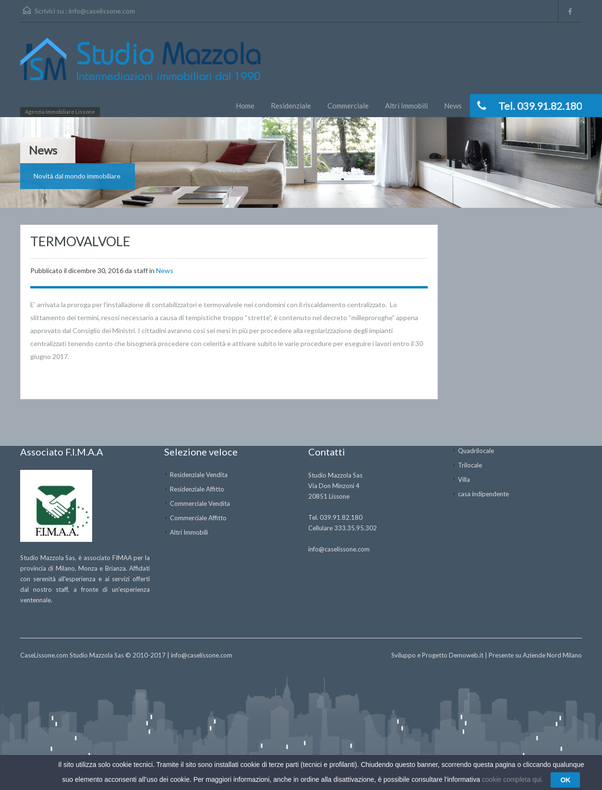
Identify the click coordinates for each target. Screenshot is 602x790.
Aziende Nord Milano (552, 655)
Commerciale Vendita (200, 503)
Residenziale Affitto (197, 489)
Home (245, 105)
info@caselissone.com (102, 11)
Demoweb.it (466, 655)
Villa (464, 479)
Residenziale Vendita (199, 475)
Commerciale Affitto (198, 518)
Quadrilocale (476, 451)
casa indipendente (483, 494)
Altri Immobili (406, 105)
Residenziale (291, 105)
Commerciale (348, 105)
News (453, 105)
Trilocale (470, 465)
